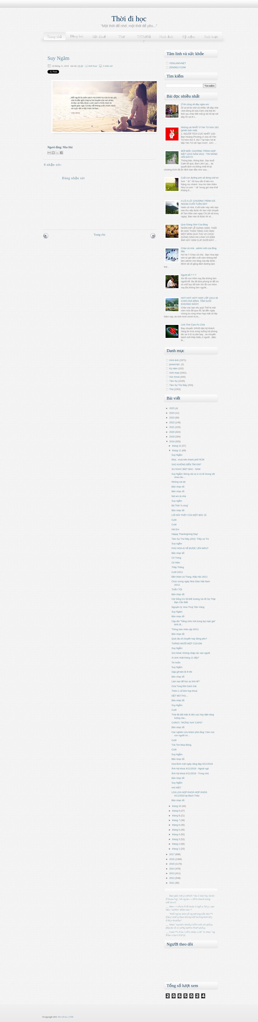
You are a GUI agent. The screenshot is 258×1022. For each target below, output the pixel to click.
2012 (172, 878)
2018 (172, 441)
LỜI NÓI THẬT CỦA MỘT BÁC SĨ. (189, 515)
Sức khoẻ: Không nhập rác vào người (190, 653)
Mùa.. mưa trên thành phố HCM (187, 459)
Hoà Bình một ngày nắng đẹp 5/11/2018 (192, 764)
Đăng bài (76, 36)
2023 (172, 417)
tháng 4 (176, 834)
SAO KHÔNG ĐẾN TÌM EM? (186, 464)
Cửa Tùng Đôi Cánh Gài (183, 686)
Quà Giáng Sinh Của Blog (194, 224)
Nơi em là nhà (178, 496)
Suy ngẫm (176, 501)
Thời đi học (129, 19)
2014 (172, 868)
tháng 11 (177, 450)
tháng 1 (176, 848)
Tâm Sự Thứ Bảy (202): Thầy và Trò (190, 539)
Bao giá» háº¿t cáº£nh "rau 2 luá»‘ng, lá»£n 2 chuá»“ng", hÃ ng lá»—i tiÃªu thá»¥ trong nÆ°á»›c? (190, 899)
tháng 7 (176, 820)
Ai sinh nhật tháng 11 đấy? (185, 657)
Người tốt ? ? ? (188, 275)
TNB (71, 1017)
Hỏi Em (175, 529)
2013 (172, 873)
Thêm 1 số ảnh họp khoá (184, 691)
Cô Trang (176, 557)
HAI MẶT (176, 787)
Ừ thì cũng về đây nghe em (195, 104)
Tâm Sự (173, 381)
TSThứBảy (144, 38)
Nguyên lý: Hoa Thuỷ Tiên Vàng (187, 607)
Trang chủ (54, 37)
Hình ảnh (166, 37)
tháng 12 (177, 445)
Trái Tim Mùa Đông (181, 745)
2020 (172, 432)
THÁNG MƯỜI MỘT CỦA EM (186, 643)
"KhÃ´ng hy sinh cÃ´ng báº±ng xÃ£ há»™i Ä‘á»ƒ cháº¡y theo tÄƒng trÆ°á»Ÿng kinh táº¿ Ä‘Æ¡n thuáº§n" (189, 917)
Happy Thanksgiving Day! (184, 534)
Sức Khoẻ (174, 377)
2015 (172, 863)
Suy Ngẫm (176, 455)
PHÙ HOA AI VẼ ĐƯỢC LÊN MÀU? (189, 548)
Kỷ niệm (188, 37)
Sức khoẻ (99, 37)
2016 (172, 859)
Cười (173, 520)
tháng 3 (176, 839)
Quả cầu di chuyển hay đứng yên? (189, 638)
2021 (172, 427)
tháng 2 (176, 844)
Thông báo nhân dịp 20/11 (185, 629)
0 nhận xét (108, 66)
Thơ (121, 37)
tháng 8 (176, 815)
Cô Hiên (175, 562)
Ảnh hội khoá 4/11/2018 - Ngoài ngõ (190, 768)
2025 (172, 408)
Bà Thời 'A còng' (179, 505)
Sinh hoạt (211, 37)
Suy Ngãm (176, 611)
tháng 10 (177, 806)
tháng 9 (176, 810)
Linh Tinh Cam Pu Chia (193, 324)
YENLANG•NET (177, 63)
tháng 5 (176, 829)
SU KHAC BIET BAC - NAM (185, 469)
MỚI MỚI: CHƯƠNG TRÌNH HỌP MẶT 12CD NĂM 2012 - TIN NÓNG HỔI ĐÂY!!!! (199, 154)
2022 (172, 422)
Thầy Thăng (177, 567)
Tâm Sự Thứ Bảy (178, 385)
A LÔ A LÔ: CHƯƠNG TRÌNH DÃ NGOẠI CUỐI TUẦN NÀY (198, 202)
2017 (172, 854)
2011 (172, 883)
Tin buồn (175, 662)
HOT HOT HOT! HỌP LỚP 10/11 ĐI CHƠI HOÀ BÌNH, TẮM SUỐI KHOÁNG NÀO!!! (199, 301)
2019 (172, 436)
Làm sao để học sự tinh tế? (185, 681)
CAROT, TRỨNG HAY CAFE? (186, 722)
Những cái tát (178, 481)
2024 (172, 413)
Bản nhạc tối (177, 486)
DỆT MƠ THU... (179, 695)
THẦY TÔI (176, 589)
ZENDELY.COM (177, 67)
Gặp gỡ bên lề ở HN (181, 672)
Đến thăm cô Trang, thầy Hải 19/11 (189, 576)
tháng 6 (176, 825)
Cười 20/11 (177, 572)
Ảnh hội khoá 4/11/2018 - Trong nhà (190, 773)
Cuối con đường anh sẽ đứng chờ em (200, 177)
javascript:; (174, 364)
